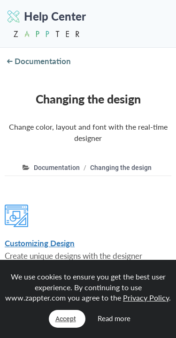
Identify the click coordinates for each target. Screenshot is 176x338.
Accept (65, 319)
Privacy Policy (146, 297)
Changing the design (121, 167)
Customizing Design (40, 243)
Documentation (39, 61)
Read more (114, 318)
